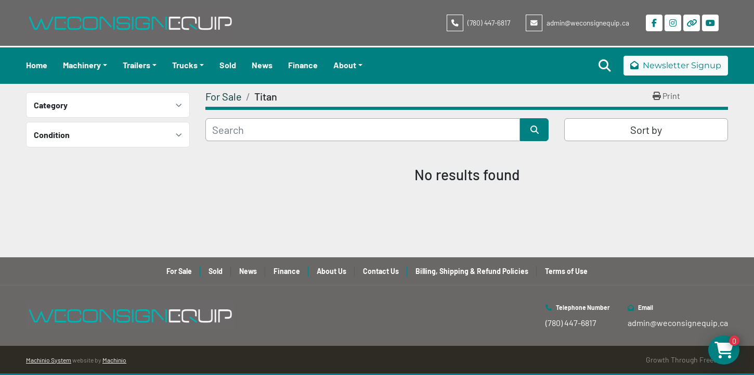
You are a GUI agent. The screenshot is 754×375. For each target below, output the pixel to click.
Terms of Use (566, 271)
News (262, 65)
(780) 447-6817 (488, 22)
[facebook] (654, 23)
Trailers (136, 65)
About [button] (344, 65)
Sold (227, 65)
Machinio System (48, 360)
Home (36, 65)
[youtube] (710, 23)
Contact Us (381, 271)
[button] (85, 65)
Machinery (82, 65)
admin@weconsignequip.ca (588, 22)
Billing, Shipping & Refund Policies (471, 271)
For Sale (179, 271)
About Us (331, 271)
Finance (303, 65)
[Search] (362, 129)
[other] (691, 23)
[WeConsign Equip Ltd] (130, 314)
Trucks (185, 65)
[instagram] (673, 23)
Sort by (646, 129)
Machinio (114, 360)
